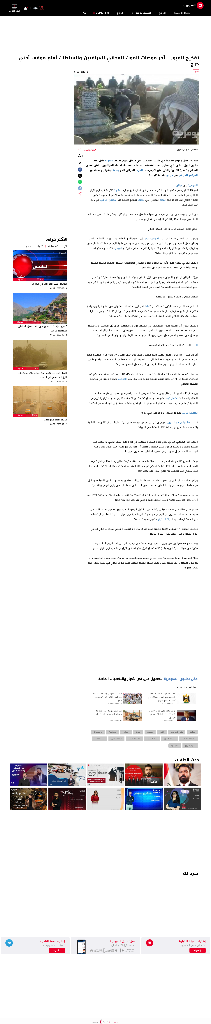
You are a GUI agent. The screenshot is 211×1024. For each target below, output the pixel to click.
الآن (65, 246)
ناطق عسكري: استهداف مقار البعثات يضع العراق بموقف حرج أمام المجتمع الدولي (161, 697)
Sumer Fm (102, 13)
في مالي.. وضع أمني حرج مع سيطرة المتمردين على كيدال (109, 712)
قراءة (147, 306)
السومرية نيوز (141, 13)
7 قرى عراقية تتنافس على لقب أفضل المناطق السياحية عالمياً (42, 328)
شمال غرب (171, 398)
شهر (28, 246)
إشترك (56, 950)
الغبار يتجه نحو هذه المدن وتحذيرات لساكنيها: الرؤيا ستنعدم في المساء (42, 375)
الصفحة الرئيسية (182, 13)
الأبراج (120, 13)
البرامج (162, 13)
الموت (139, 170)
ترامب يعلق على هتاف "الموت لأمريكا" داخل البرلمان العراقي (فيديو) (162, 714)
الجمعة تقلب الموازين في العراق (49, 284)
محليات (20, 279)
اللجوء (194, 345)
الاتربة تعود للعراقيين (55, 420)
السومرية (193, 185)
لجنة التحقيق (164, 519)
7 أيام (39, 246)
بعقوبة (109, 160)
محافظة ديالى (190, 413)
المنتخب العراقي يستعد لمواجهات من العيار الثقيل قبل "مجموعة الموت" (107, 697)
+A (80, 156)
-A (80, 163)
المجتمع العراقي (188, 175)
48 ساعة (53, 246)
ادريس (118, 248)
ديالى (169, 175)
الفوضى (122, 379)
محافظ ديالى (187, 422)
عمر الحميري (173, 422)
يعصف (115, 170)
